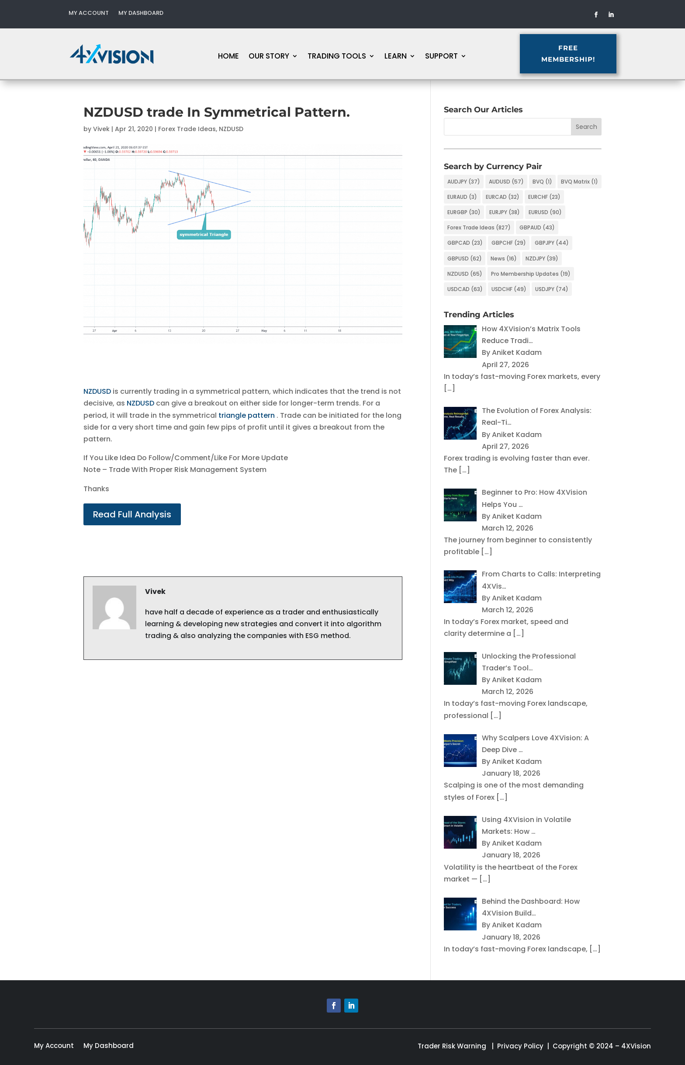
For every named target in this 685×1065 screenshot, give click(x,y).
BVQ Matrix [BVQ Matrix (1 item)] (579, 181)
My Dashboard (140, 13)
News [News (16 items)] (504, 258)
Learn (395, 57)
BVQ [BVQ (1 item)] (542, 181)
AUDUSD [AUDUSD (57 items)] (506, 181)
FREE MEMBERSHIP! (630, 53)
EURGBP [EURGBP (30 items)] (464, 212)
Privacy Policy (520, 1046)
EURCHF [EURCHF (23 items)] (544, 197)
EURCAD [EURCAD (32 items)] (502, 197)
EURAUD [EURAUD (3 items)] (462, 197)
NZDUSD (231, 129)
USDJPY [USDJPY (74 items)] (551, 289)
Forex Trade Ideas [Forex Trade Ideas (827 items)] (479, 227)
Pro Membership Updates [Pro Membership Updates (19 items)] (531, 274)
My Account (89, 13)
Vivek (101, 129)
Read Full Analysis (132, 514)
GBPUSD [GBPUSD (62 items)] (464, 258)
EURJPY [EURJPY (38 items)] (504, 212)
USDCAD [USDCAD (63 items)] (465, 289)
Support (441, 57)
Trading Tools (337, 57)
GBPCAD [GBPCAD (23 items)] (465, 242)
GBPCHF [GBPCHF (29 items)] (508, 242)
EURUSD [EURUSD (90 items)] (545, 212)
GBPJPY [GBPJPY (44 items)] (552, 242)
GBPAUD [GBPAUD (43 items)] (537, 227)
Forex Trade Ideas (187, 129)
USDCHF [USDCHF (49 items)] (508, 289)
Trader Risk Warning (452, 1046)
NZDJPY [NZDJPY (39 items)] (542, 258)
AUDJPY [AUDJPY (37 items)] (463, 181)
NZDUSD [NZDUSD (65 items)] (464, 274)
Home (228, 57)
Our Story (269, 57)
